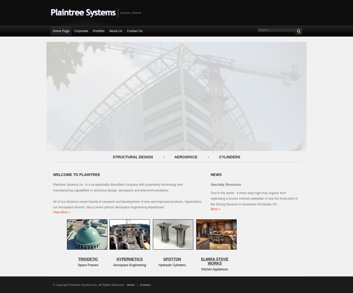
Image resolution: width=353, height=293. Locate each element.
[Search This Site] (276, 30)
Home (131, 284)
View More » (61, 212)
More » (215, 209)
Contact (145, 284)
